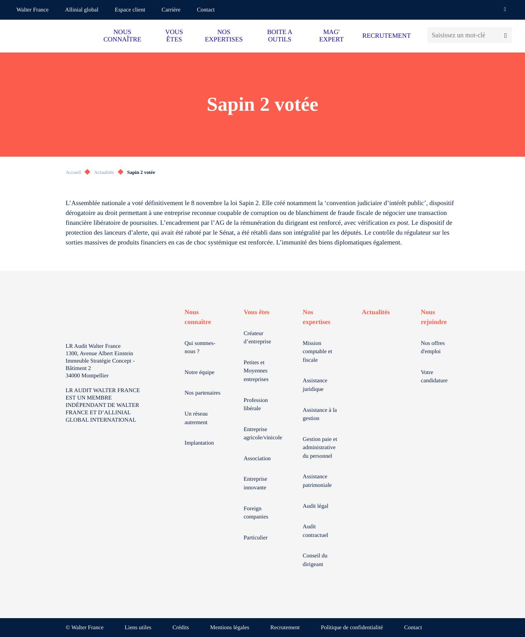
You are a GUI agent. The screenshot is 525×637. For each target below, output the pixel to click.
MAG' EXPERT (331, 36)
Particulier (255, 538)
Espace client (130, 10)
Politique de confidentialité (352, 628)
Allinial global (81, 10)
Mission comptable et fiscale (317, 351)
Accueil (73, 172)
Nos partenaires (202, 393)
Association (257, 459)
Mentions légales (229, 628)
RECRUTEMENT (386, 35)
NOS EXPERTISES (224, 36)
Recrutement (285, 628)
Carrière (171, 10)
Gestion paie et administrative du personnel (320, 447)
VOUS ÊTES (174, 36)
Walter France (32, 10)
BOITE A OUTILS (279, 36)
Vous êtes (256, 312)
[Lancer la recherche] (505, 35)
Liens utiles (138, 628)
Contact (206, 10)
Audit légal (316, 506)
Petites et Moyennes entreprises (256, 371)
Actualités (104, 172)
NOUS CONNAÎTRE (122, 36)
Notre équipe (200, 373)
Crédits (180, 628)
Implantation (199, 443)
